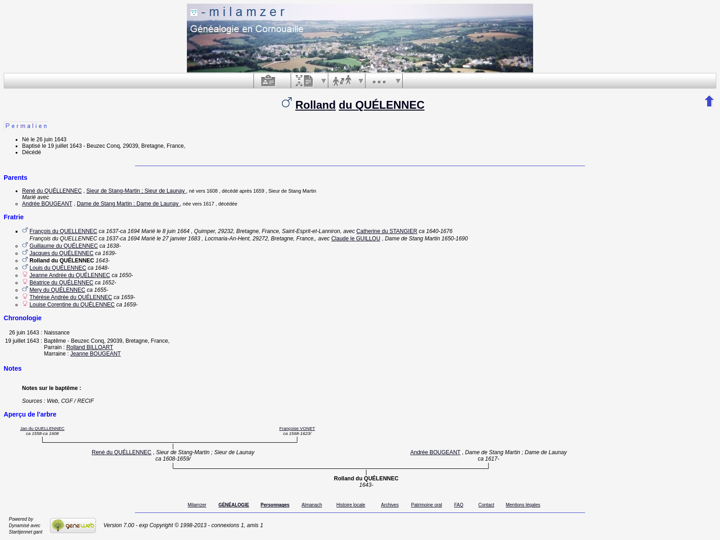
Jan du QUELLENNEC (42, 428)
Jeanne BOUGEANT (95, 354)
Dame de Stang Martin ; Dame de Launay (128, 203)
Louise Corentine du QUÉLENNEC (71, 304)
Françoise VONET (297, 428)
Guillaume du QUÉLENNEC (63, 246)
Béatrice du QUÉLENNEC (61, 282)
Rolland (315, 105)
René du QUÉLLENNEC (52, 191)
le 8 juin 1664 (173, 231)
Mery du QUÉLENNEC (57, 290)
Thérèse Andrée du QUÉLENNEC (70, 297)
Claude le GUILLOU (355, 238)
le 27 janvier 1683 (178, 238)
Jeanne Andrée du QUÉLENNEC (69, 275)
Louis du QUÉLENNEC (57, 268)
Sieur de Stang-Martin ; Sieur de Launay (136, 191)
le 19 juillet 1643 (62, 146)
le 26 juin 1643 (49, 139)
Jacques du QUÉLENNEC (61, 253)
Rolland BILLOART (89, 347)
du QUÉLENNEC (382, 105)
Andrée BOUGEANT (47, 203)
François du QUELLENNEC (63, 231)
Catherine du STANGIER (386, 231)
